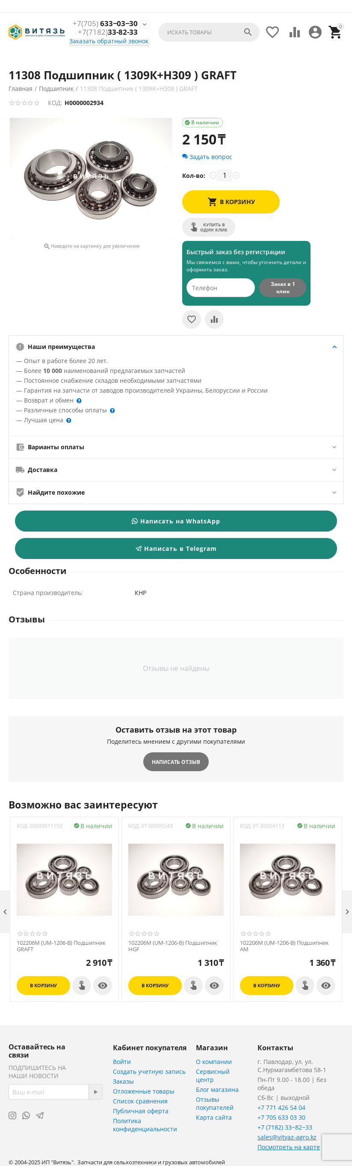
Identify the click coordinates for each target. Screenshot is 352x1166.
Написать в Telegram (176, 548)
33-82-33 (108, 32)
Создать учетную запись (149, 1071)
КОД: (55, 103)
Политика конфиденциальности (145, 1125)
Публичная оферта (141, 1111)
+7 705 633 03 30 (281, 1117)
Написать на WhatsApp (176, 521)
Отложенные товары (144, 1091)
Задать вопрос (207, 157)
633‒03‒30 (105, 23)
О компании (214, 1062)
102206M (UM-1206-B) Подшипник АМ (284, 946)
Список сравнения (140, 1101)
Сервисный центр (213, 1075)
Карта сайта (214, 1117)
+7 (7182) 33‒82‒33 (284, 1127)
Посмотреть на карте (288, 1147)
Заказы (123, 1081)
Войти (122, 1062)
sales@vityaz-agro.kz (287, 1137)
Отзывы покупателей (215, 1103)
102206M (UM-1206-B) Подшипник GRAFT (61, 946)
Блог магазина (217, 1089)
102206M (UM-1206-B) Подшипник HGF (172, 946)
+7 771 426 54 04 (281, 1107)
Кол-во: (193, 175)
